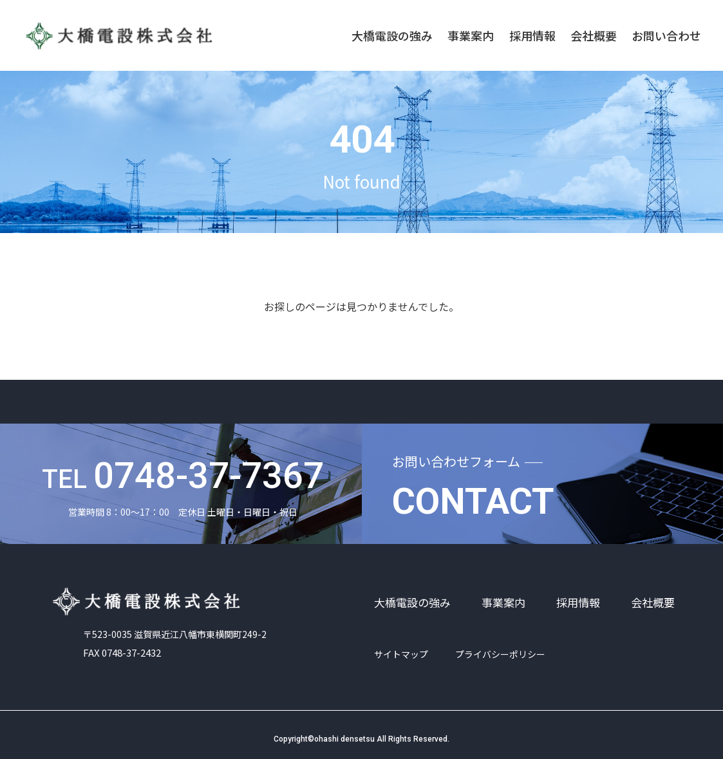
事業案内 (470, 35)
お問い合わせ (666, 35)
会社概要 (593, 35)
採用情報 (532, 35)
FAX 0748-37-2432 (125, 646)
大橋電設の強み (392, 35)
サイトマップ (401, 654)
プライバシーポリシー (500, 654)
